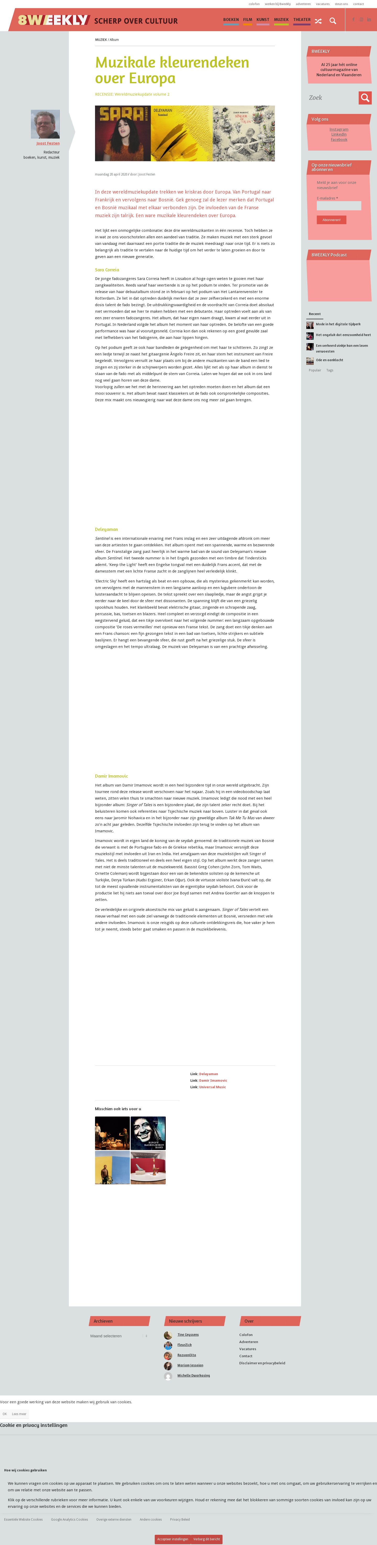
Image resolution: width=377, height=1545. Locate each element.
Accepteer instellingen (172, 1539)
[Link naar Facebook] (353, 19)
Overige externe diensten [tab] (113, 1519)
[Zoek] (333, 20)
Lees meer (19, 1414)
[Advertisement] (185, 1238)
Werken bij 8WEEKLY (278, 4)
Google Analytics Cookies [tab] (69, 1519)
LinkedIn (339, 134)
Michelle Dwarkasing (194, 1375)
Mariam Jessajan (190, 1365)
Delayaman (208, 1074)
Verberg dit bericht (206, 1539)
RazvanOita (187, 1355)
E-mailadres (327, 198)
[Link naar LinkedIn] (369, 19)
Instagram (339, 129)
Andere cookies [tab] (151, 1519)
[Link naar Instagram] (361, 19)
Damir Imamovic (213, 1080)
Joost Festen (48, 143)
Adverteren (303, 4)
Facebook (339, 139)
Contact (358, 4)
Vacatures (323, 4)
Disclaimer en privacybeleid (262, 1363)
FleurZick (185, 1345)
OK (5, 1414)
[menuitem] (231, 19)
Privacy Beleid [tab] (180, 1519)
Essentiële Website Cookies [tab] (23, 1519)
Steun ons (341, 4)
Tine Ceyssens (188, 1334)
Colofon (254, 4)
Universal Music (212, 1087)
